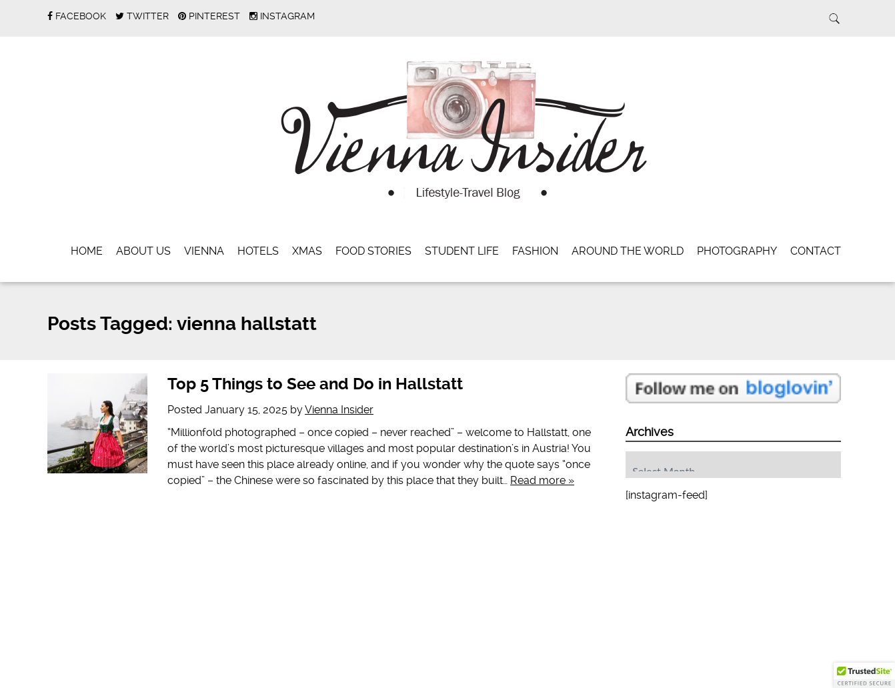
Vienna (204, 251)
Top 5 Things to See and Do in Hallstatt (315, 384)
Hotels (258, 251)
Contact (815, 251)
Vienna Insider (339, 409)
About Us (143, 251)
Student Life (462, 251)
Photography (737, 251)
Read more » (542, 480)
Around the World (628, 251)
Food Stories (373, 251)
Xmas (307, 251)
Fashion (535, 251)
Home (87, 251)
